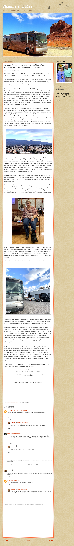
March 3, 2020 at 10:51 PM (19, 470)
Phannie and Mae (17, 6)
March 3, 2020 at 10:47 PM (22, 446)
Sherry (8, 480)
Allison (8, 433)
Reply (8, 417)
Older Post (51, 540)
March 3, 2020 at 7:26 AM (22, 410)
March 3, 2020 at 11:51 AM (16, 433)
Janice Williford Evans (11, 410)
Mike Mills (13, 422)
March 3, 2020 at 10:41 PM (22, 422)
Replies (10, 419)
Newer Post (6, 540)
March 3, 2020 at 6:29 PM (29, 457)
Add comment (7, 501)
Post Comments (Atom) (12, 543)
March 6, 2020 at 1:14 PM (15, 480)
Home (28, 540)
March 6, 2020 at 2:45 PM (22, 489)
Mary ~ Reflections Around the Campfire (15, 457)
